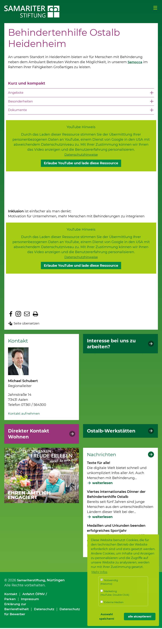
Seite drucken (35, 315)
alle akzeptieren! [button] (139, 616)
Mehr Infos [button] (99, 572)
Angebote (16, 93)
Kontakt (11, 595)
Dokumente (18, 111)
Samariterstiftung (32, 581)
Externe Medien (112, 602)
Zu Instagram (18, 315)
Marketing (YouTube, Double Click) (114, 593)
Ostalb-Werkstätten (113, 432)
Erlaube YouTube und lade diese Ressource (81, 164)
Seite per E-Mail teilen (27, 315)
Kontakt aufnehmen (25, 414)
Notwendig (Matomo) (109, 582)
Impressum (31, 600)
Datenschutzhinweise (81, 155)
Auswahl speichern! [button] (106, 616)
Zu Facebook (11, 315)
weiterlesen (102, 484)
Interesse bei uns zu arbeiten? (113, 345)
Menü (155, 8)
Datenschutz (47, 610)
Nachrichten (102, 455)
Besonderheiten (21, 102)
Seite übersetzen (28, 324)
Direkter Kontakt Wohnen (30, 435)
